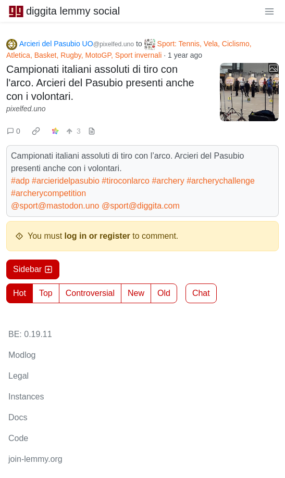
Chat (201, 293)
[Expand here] (249, 92)
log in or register (97, 235)
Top (46, 293)
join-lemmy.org (35, 459)
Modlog (21, 355)
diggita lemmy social (64, 11)
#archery (168, 180)
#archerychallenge (221, 180)
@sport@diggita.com (141, 205)
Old (163, 293)
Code (18, 438)
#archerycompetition (48, 193)
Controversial (90, 293)
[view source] (91, 131)
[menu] (269, 11)
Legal (18, 375)
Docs (17, 417)
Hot (19, 293)
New (136, 293)
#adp (20, 180)
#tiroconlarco (126, 180)
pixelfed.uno (26, 109)
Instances (26, 396)
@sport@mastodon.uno (55, 205)
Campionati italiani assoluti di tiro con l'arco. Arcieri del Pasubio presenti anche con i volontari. (100, 82)
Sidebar (33, 269)
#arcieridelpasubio (66, 180)
